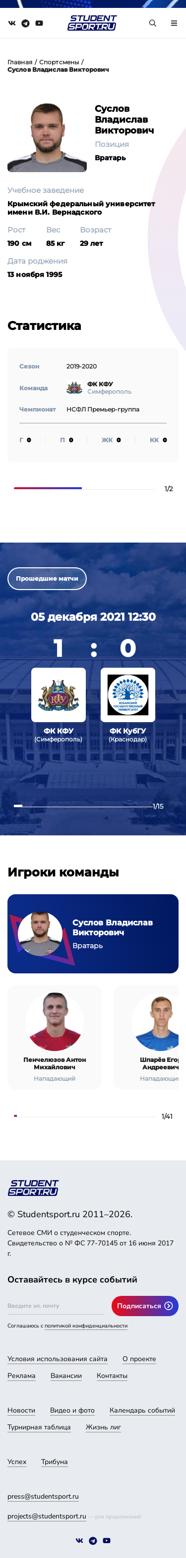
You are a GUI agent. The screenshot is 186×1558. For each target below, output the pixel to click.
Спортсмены (59, 62)
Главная (19, 62)
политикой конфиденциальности (86, 1325)
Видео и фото (72, 1410)
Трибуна (54, 1461)
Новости (21, 1410)
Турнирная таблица (39, 1427)
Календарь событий (142, 1410)
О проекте (139, 1359)
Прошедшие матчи (47, 578)
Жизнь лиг (103, 1427)
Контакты (112, 1375)
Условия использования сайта (57, 1359)
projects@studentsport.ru (46, 1516)
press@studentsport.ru (43, 1496)
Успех (16, 1461)
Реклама (21, 1375)
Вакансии (66, 1375)
